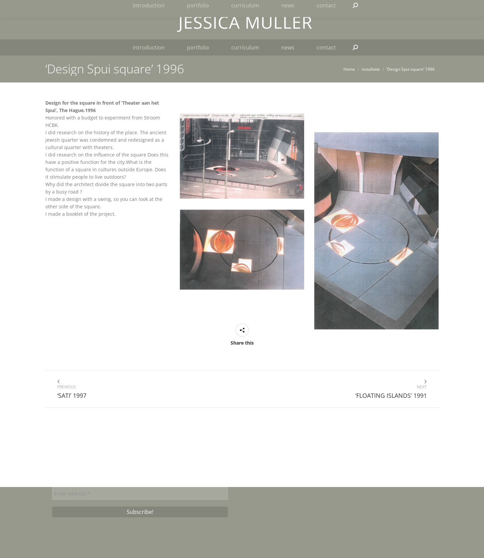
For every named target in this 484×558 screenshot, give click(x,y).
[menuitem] (417, 7)
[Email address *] (140, 493)
